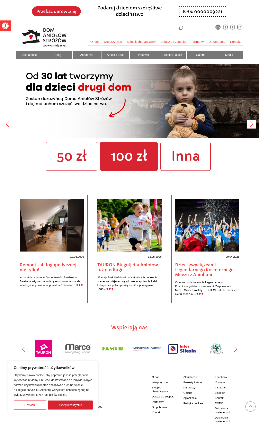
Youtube (220, 382)
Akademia (86, 54)
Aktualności (29, 54)
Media (229, 54)
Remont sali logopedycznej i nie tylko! (49, 267)
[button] (5, 25)
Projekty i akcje (172, 54)
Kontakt (235, 41)
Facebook (221, 377)
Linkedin (220, 392)
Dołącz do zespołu (173, 41)
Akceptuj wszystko (70, 405)
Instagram (221, 387)
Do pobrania (216, 41)
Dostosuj (29, 405)
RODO (219, 403)
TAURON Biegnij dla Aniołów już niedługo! (127, 267)
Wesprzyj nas (113, 41)
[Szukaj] (180, 28)
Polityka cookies (193, 403)
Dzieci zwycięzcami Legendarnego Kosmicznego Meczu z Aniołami (204, 269)
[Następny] (251, 124)
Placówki (143, 54)
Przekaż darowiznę (56, 11)
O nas (94, 41)
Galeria (200, 54)
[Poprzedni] (7, 124)
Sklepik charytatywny (141, 41)
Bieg (58, 54)
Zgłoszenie (190, 397)
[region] (53, 387)
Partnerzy (197, 41)
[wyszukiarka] (199, 28)
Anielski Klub (115, 54)
